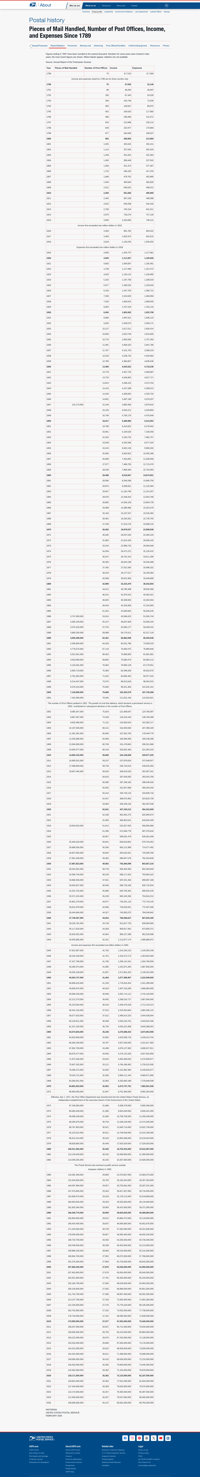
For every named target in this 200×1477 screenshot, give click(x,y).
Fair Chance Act (144, 1462)
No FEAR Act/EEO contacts (149, 1459)
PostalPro (105, 1465)
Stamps (167, 12)
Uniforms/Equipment (154, 46)
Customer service (36, 1459)
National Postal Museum (111, 1462)
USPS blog (70, 1472)
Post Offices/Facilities (132, 46)
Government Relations (124, 12)
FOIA (140, 1456)
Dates (42, 46)
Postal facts (70, 1465)
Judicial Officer (156, 12)
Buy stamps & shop (36, 1453)
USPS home (34, 1450)
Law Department (141, 12)
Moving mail (102, 46)
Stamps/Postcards (56, 46)
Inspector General (109, 1456)
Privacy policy (143, 1453)
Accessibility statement (147, 1465)
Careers (69, 1456)
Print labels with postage (38, 1456)
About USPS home (73, 1450)
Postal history (47, 19)
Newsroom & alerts (73, 1453)
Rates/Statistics (74, 46)
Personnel (89, 46)
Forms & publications (74, 1459)
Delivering (115, 46)
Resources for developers (39, 1462)
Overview (86, 12)
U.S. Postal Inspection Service (113, 1453)
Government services (74, 1462)
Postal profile (97, 12)
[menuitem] (74, 5)
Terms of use (143, 1450)
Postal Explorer (108, 1459)
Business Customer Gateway (113, 1450)
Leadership (108, 12)
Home (33, 46)
